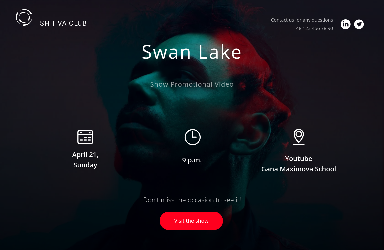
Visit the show (191, 220)
